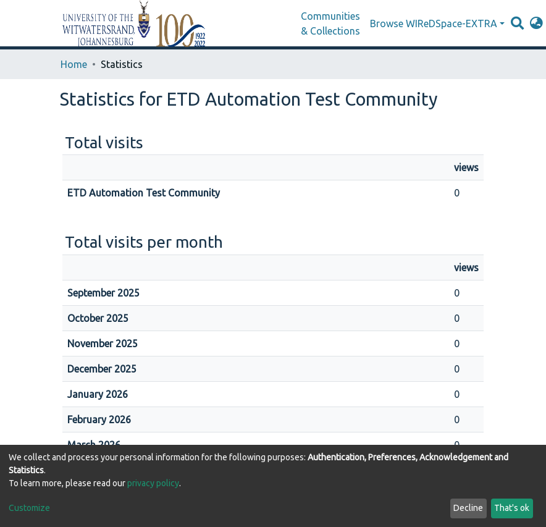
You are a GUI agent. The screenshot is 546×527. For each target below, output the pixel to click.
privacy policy (153, 483)
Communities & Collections (330, 23)
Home (74, 64)
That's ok (511, 508)
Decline (468, 508)
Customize (29, 508)
